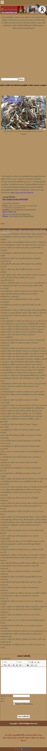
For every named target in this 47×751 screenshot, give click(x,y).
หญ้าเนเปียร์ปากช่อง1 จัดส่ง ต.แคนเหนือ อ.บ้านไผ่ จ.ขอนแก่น (23, 275)
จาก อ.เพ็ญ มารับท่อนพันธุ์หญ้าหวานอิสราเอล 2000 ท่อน (21, 490)
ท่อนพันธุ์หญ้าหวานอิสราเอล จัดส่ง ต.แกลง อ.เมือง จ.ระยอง (22, 291)
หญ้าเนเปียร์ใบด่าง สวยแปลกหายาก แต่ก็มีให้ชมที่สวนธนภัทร (23, 324)
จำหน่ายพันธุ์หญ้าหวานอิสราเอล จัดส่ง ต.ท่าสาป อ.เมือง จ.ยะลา (24, 321)
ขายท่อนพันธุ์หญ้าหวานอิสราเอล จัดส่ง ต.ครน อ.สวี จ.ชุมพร (22, 392)
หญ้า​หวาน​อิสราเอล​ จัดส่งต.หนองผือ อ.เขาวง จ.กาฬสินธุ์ (21, 413)
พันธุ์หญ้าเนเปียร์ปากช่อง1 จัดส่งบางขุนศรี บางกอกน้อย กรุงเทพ (24, 522)
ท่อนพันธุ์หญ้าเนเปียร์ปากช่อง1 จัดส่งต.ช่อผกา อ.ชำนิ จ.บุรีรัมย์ (23, 519)
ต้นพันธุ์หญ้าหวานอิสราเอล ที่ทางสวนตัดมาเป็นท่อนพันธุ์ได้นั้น (23, 310)
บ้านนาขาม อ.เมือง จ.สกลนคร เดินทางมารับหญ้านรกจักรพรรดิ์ (24, 487)
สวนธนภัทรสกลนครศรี (10, 203)
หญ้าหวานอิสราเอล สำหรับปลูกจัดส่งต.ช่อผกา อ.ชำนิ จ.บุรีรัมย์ (23, 517)
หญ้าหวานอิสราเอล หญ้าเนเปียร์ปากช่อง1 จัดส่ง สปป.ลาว (22, 411)
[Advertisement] (23, 36)
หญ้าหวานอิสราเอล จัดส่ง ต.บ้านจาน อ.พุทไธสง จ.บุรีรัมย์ (21, 332)
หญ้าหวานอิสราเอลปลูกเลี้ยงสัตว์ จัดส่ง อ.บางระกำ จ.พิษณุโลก (23, 242)
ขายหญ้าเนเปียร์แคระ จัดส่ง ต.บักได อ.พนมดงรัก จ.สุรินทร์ (22, 373)
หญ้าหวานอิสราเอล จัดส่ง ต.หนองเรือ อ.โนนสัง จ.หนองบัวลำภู (23, 326)
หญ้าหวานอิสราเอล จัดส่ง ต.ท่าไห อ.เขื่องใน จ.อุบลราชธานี (22, 541)
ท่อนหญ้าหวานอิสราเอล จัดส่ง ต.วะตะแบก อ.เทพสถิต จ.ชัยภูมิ (23, 593)
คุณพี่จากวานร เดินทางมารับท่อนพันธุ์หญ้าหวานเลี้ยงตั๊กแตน (23, 408)
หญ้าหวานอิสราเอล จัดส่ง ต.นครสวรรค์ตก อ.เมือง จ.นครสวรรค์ (24, 503)
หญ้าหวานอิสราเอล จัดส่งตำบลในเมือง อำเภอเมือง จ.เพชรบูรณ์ (24, 354)
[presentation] (25, 708)
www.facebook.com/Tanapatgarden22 (23, 209)
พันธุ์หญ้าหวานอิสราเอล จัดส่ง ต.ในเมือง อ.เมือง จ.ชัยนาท (22, 364)
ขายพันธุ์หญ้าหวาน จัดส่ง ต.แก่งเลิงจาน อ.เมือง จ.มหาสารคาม (23, 367)
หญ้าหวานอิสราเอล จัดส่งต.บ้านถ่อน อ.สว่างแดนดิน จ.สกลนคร (24, 351)
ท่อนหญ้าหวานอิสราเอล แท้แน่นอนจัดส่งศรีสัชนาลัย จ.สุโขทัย (23, 375)
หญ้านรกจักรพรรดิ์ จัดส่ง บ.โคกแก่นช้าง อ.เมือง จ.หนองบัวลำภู (23, 234)
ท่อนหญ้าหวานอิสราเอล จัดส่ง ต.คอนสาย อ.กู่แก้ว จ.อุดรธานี (23, 348)
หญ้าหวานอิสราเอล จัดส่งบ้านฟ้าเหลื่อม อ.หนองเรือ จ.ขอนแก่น (23, 607)
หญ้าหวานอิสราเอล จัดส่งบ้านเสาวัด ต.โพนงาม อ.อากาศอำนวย (24, 479)
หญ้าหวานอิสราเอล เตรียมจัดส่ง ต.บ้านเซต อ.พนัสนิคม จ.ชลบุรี (24, 359)
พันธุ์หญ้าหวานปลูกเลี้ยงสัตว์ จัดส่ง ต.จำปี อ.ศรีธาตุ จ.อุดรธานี (23, 313)
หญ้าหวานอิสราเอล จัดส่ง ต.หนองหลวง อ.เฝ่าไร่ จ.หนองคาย (22, 329)
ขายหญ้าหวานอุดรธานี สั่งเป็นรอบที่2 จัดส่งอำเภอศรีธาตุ (21, 362)
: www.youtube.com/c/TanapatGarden (18, 216)
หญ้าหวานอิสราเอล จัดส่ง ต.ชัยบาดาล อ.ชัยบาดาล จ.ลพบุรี (22, 356)
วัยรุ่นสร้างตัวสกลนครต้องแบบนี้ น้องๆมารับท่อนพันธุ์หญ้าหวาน (24, 631)
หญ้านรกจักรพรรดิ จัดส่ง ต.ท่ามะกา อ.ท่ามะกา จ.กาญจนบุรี (22, 340)
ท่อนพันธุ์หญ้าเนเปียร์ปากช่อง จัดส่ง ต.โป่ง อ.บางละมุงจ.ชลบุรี (23, 384)
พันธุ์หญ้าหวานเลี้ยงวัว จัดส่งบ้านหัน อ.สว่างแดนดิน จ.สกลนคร (23, 555)
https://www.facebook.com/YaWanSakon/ (16, 214)
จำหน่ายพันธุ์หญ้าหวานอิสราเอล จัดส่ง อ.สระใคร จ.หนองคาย (23, 245)
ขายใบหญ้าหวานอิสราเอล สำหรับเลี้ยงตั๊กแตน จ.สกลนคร (22, 416)
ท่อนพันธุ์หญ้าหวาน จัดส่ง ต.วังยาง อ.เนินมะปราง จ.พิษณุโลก (23, 370)
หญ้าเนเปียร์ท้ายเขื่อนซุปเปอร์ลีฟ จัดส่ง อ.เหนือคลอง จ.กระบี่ (23, 563)
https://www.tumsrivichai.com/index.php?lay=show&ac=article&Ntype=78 (19, 207)
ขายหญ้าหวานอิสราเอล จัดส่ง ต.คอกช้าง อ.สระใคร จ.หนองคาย (24, 405)
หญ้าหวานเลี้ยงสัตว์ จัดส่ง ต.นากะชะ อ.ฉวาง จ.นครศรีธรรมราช (24, 283)
